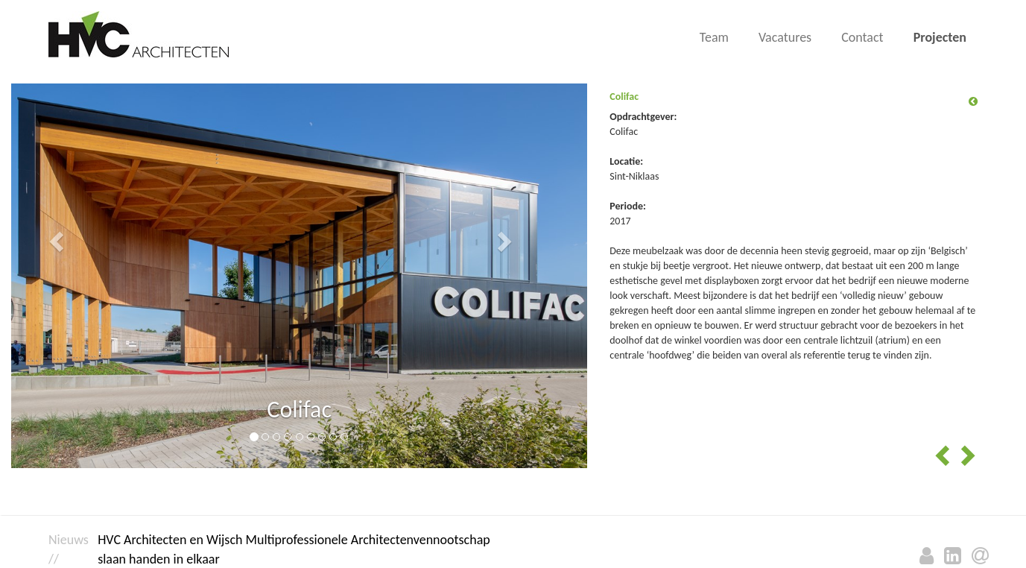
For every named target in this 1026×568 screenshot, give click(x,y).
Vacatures (785, 37)
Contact (862, 37)
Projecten (939, 37)
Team (714, 37)
